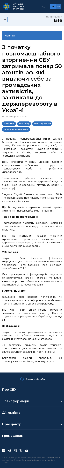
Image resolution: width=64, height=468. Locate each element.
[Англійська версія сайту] (58, 6)
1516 (58, 20)
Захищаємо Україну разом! (16, 129)
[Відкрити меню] (5, 19)
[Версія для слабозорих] (53, 6)
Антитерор (24, 123)
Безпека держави (42, 123)
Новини (10, 35)
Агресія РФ (9, 123)
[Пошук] (43, 6)
